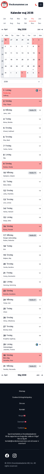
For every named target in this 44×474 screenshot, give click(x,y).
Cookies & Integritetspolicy (22, 397)
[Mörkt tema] (36, 4)
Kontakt (22, 409)
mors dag (6, 358)
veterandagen (8, 347)
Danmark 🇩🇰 (22, 422)
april (4, 29)
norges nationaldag (9, 238)
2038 (22, 81)
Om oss (22, 403)
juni (40, 29)
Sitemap (22, 391)
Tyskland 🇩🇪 (22, 428)
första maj (6, 93)
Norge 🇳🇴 (22, 415)
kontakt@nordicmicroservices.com (18, 441)
